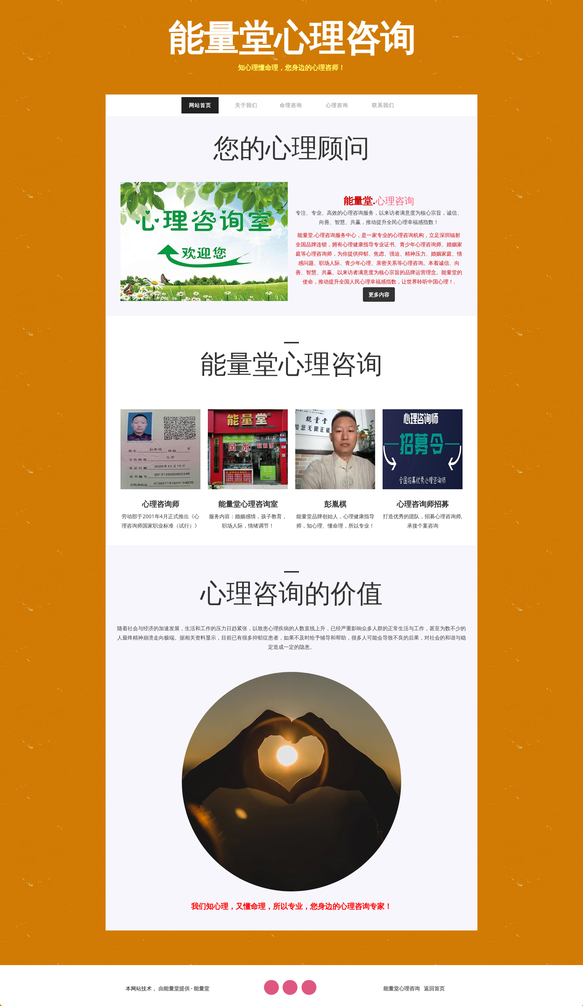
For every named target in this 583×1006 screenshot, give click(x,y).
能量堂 (201, 988)
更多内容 (378, 294)
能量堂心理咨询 (291, 39)
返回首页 (434, 988)
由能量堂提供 (174, 988)
